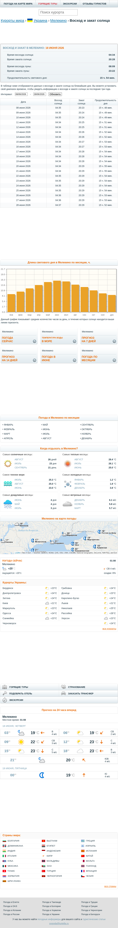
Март (77, 508)
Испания (91, 851)
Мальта (90, 861)
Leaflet (17, 553)
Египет (51, 846)
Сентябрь (21, 467)
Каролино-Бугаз (70, 598)
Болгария (13, 841)
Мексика (13, 866)
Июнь (78, 467)
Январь (79, 479)
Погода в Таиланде (51, 902)
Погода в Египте (11, 902)
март (7, 434)
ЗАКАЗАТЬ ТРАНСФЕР (80, 693)
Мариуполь (9, 608)
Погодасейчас (7, 339)
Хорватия (13, 876)
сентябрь (88, 424)
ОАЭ (49, 866)
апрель (8, 438)
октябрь (87, 429)
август (47, 438)
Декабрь (79, 488)
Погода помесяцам (89, 358)
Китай (89, 856)
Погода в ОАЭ (10, 906)
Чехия (89, 876)
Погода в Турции (89, 902)
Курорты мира (12, 20)
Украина (40, 20)
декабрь (87, 438)
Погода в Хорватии (51, 910)
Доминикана (15, 846)
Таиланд (91, 866)
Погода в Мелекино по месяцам (59, 417)
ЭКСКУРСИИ (70, 3)
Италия (11, 856)
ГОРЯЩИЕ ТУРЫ (47, 3)
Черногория (54, 876)
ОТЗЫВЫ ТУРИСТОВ (94, 3)
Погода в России (11, 914)
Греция (90, 841)
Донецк (65, 593)
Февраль (79, 483)
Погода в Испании (12, 910)
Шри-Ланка (14, 881)
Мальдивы (53, 861)
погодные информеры (49, 919)
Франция (91, 871)
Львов (64, 603)
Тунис (11, 871)
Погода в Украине (50, 914)
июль (46, 434)
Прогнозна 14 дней (9, 358)
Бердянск (8, 588)
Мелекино (58, 20)
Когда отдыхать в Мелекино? (59, 448)
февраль (9, 429)
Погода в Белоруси (90, 914)
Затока (6, 598)
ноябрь (86, 434)
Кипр (49, 856)
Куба (10, 861)
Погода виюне (48, 358)
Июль (18, 463)
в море (52, 340)
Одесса (7, 613)
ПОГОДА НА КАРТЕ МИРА (18, 3)
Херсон (65, 618)
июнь (46, 429)
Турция (51, 871)
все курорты (109, 628)
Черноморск (9, 623)
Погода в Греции (89, 906)
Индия (11, 851)
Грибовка (66, 588)
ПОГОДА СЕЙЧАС (12, 560)
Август (19, 459)
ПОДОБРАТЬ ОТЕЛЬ (20, 693)
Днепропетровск (12, 593)
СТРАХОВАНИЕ (76, 687)
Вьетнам (52, 841)
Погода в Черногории (91, 910)
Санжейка (8, 618)
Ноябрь (79, 504)
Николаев (66, 608)
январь (8, 424)
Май (17, 504)
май (45, 424)
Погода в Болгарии (51, 906)
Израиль (91, 846)
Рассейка (66, 613)
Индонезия (53, 851)
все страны (110, 886)
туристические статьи (94, 919)
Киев (5, 603)
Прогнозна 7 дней (89, 339)
